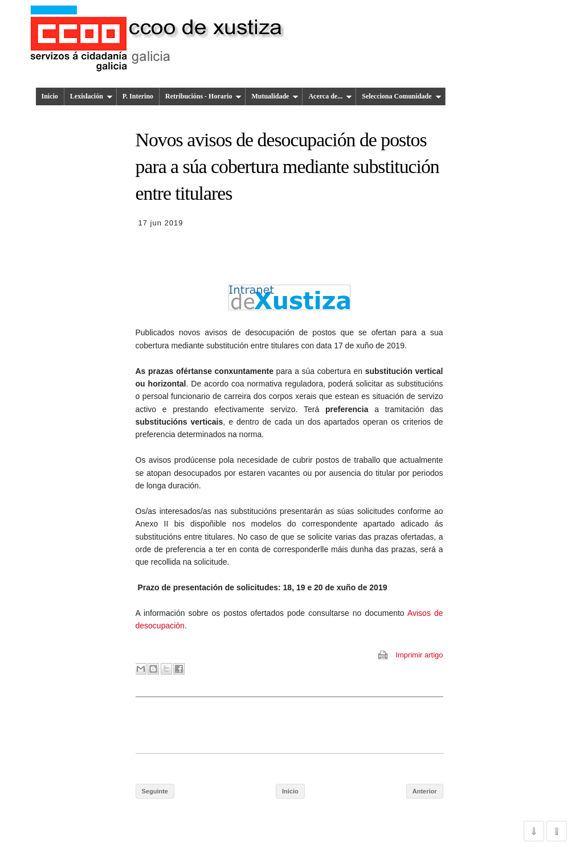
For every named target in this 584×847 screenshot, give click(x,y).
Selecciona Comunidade (401, 96)
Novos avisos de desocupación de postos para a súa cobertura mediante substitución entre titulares (287, 166)
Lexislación (91, 96)
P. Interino (137, 96)
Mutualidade (275, 96)
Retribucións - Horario (203, 96)
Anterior (425, 791)
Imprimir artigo (419, 655)
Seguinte (155, 791)
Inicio (50, 96)
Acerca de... (330, 96)
